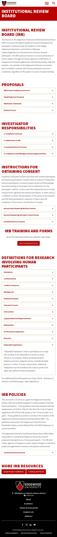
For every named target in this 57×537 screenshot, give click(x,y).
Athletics (28, 516)
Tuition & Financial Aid (28, 508)
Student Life (28, 512)
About (28, 499)
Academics (28, 503)
